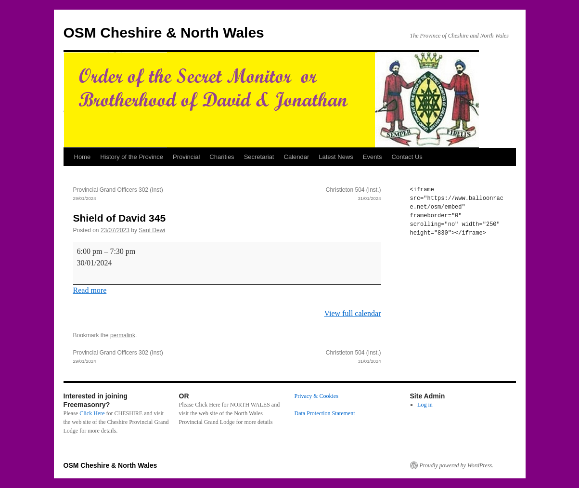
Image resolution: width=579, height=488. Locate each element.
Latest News (336, 156)
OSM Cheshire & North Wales (164, 32)
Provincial (186, 156)
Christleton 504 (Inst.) (304, 194)
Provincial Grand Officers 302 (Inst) (150, 194)
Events (372, 156)
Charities (221, 156)
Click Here (91, 413)
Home (82, 156)
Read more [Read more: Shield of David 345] (90, 290)
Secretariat (259, 156)
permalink (122, 335)
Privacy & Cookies (316, 396)
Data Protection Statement (325, 413)
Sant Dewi (152, 230)
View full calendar (352, 313)
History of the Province (131, 156)
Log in (425, 404)
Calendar (296, 156)
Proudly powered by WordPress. (457, 465)
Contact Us (407, 156)
